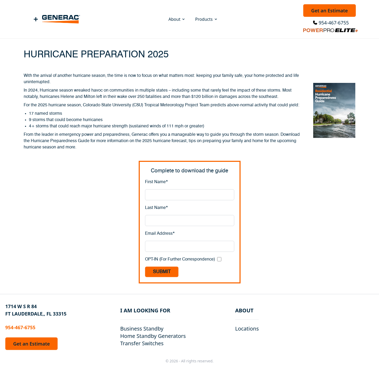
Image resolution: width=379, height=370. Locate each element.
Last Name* (156, 208)
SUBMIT (162, 271)
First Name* (156, 182)
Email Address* (160, 233)
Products (206, 19)
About (177, 19)
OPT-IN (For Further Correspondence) (180, 259)
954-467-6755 (334, 22)
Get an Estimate (329, 10)
